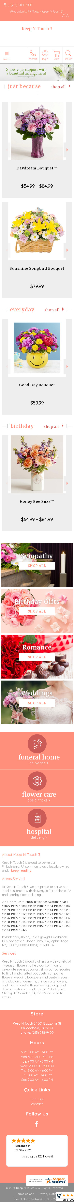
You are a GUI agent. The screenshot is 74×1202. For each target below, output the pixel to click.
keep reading (21, 870)
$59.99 (37, 403)
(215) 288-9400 (21, 5)
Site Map (53, 1199)
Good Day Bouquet (37, 385)
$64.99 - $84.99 (37, 519)
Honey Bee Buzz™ (37, 501)
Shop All (58, 87)
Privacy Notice (48, 1194)
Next (68, 149)
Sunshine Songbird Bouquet (37, 268)
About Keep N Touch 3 (21, 854)
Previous (6, 149)
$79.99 (37, 286)
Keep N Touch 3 (37, 28)
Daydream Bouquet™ (37, 168)
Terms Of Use (25, 1194)
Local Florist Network (28, 1199)
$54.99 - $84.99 (37, 186)
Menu (6, 59)
